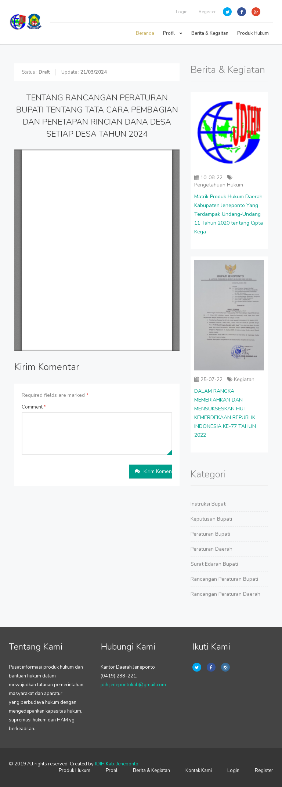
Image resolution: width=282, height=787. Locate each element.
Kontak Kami (198, 770)
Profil (172, 33)
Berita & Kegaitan (209, 33)
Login (182, 12)
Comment (34, 407)
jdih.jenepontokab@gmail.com (133, 684)
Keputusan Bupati (211, 519)
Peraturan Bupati (210, 534)
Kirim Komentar (153, 471)
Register (207, 12)
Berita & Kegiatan (151, 770)
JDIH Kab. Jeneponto (116, 764)
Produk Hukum (253, 33)
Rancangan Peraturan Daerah (225, 594)
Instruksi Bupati (209, 503)
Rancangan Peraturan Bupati (224, 579)
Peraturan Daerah (211, 549)
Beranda (145, 33)
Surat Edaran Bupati (214, 564)
